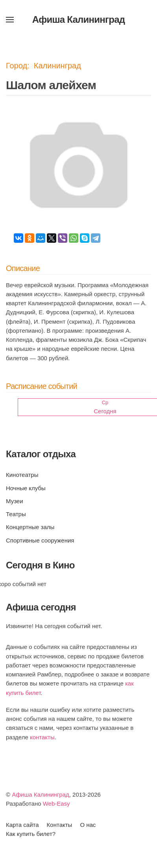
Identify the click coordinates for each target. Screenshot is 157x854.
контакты (42, 737)
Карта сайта (22, 824)
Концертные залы (30, 527)
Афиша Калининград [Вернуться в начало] (78, 19)
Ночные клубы (26, 488)
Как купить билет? (30, 833)
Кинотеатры (22, 474)
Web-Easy (56, 803)
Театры (16, 514)
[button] (10, 19)
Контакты (59, 824)
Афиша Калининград (40, 794)
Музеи (14, 501)
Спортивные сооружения (40, 540)
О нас (88, 824)
